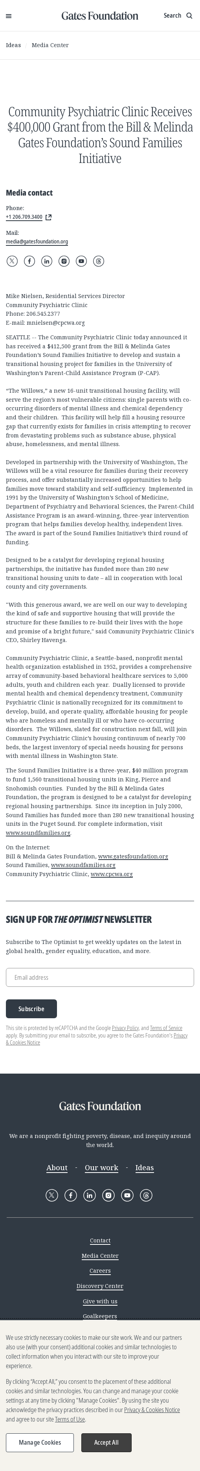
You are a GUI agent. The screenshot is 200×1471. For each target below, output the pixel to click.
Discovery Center (100, 1286)
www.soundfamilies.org (38, 832)
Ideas (13, 45)
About (57, 1167)
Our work (101, 1167)
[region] (100, 1395)
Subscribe (31, 1008)
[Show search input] (179, 15)
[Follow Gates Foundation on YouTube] (81, 261)
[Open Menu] (8, 16)
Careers (100, 1270)
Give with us (100, 1301)
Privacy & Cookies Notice (152, 1409)
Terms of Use (70, 1419)
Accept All (106, 1442)
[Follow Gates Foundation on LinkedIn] (46, 261)
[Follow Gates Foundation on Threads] (98, 261)
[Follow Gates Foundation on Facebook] (29, 261)
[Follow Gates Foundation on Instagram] (64, 261)
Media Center (50, 45)
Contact (100, 1240)
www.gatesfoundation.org (133, 856)
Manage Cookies (40, 1442)
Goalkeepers (100, 1316)
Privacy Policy (125, 1028)
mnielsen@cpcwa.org (56, 322)
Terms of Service (166, 1028)
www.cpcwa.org (112, 874)
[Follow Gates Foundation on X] (12, 261)
